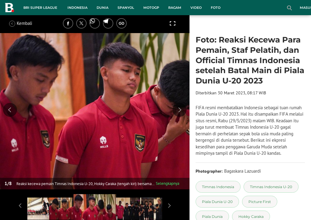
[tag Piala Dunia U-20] (217, 202)
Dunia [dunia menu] (102, 7)
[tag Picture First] (259, 202)
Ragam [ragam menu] (174, 7)
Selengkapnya (167, 183)
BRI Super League (40, 7)
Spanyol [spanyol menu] (126, 7)
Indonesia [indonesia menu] (77, 7)
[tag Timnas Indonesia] (218, 187)
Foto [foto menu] (215, 7)
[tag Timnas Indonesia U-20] (271, 187)
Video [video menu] (196, 7)
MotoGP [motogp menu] (151, 7)
